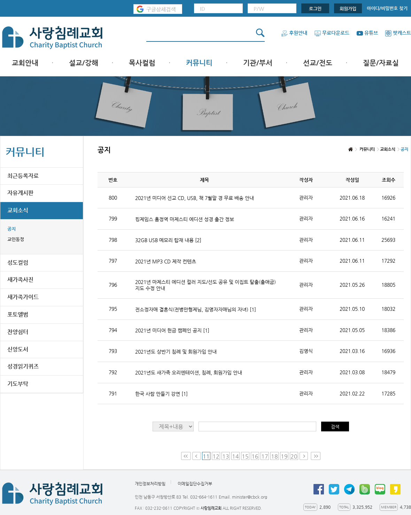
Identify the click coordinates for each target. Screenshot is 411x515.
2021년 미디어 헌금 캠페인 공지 (172, 330)
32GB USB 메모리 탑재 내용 (168, 240)
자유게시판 (20, 193)
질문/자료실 (381, 63)
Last (315, 456)
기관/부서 (257, 63)
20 (293, 456)
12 (215, 456)
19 (284, 456)
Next (304, 456)
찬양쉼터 (17, 332)
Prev (196, 456)
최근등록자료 (23, 175)
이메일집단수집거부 (195, 483)
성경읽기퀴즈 (23, 366)
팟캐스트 (398, 33)
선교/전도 (317, 63)
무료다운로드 (331, 33)
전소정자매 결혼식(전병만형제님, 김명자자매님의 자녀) (195, 309)
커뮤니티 (199, 63)
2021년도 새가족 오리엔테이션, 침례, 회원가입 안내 (188, 372)
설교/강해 (83, 63)
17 (264, 456)
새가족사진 (20, 279)
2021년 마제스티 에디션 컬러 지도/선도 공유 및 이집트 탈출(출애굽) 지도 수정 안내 (205, 285)
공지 (11, 228)
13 (225, 456)
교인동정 (15, 239)
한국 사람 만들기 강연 (161, 394)
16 (254, 456)
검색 (335, 426)
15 (245, 456)
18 (274, 456)
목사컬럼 (142, 63)
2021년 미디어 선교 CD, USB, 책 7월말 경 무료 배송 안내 (194, 198)
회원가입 (348, 8)
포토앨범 (17, 314)
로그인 (315, 8)
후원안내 (294, 33)
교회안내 (25, 63)
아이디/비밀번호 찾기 (387, 8)
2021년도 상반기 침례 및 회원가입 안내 (176, 351)
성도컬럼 (17, 262)
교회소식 (17, 210)
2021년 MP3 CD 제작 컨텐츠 (165, 261)
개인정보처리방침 (150, 483)
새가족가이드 (23, 297)
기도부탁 (17, 384)
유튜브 (367, 33)
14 (235, 456)
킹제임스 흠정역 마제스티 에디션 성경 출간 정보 (184, 219)
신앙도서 (17, 349)
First (186, 456)
